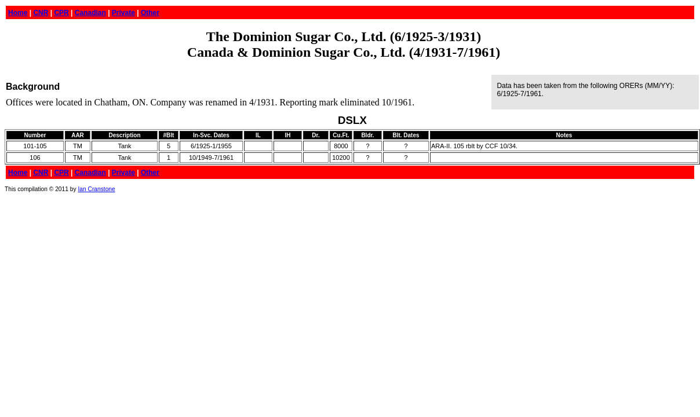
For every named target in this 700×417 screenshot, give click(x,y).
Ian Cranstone (96, 189)
